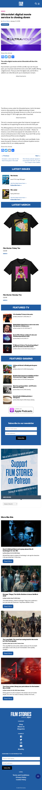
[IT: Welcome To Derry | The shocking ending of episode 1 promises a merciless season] (7, 349)
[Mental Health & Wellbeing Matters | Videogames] (7, 400)
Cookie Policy (21, 780)
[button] (35, 3)
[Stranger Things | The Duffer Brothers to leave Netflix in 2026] (21, 579)
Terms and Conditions (21, 775)
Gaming (29, 369)
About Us (21, 727)
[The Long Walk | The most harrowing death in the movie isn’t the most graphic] (21, 624)
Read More (8, 561)
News (3, 11)
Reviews (23, 690)
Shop (21, 724)
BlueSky (21, 749)
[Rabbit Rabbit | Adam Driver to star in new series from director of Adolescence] (7, 328)
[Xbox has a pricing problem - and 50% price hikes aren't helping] (7, 389)
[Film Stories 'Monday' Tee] (21, 275)
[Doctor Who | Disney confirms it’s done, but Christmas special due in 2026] (7, 338)
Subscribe (21, 438)
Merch (5, 253)
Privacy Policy (21, 777)
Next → (37, 156)
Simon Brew (6, 21)
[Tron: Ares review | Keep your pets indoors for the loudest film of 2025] (21, 671)
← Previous (5, 156)
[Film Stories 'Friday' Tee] (21, 228)
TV (30, 316)
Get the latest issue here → (18, 183)
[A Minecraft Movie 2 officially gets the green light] (7, 369)
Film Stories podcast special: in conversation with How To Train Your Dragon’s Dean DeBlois (31, 160)
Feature (29, 348)
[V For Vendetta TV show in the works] (7, 318)
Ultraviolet (5, 24)
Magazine (21, 729)
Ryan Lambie (17, 328)
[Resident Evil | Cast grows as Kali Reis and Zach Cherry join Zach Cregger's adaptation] (7, 379)
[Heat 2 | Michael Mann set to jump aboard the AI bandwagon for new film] (21, 533)
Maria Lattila (17, 316)
